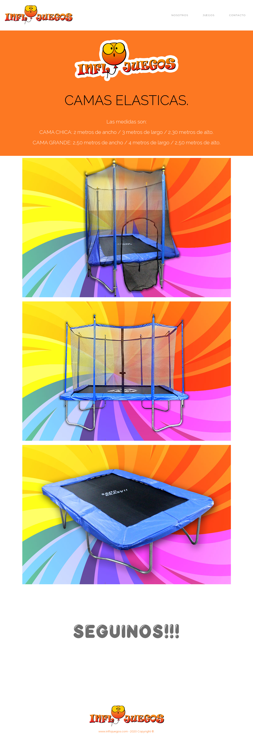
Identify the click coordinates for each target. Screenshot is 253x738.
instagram (126, 672)
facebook (176, 672)
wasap (76, 672)
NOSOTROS (179, 15)
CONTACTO (237, 15)
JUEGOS (209, 15)
